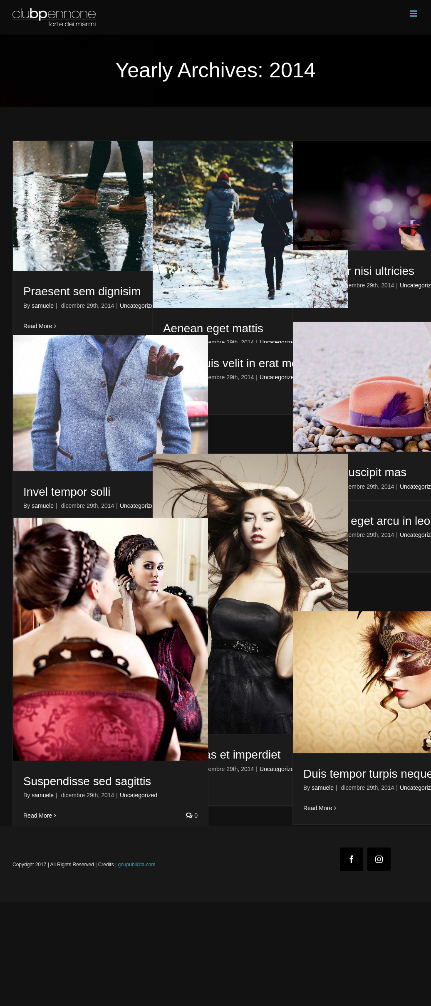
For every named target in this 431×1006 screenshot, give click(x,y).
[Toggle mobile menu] (414, 13)
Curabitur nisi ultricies (358, 270)
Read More (37, 326)
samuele (43, 305)
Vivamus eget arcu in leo (366, 520)
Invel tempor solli (67, 491)
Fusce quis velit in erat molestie (244, 363)
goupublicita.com (136, 865)
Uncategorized (138, 305)
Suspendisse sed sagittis (87, 781)
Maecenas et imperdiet (221, 754)
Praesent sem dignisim (82, 291)
